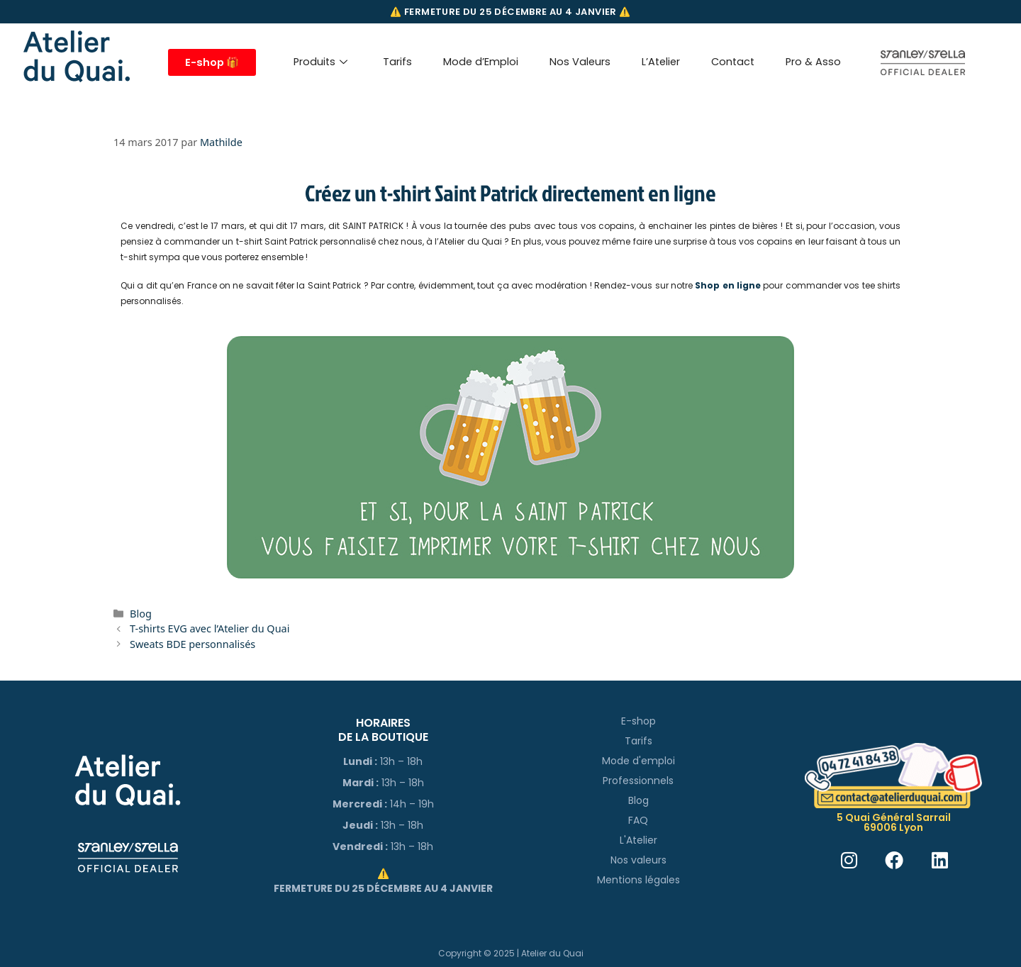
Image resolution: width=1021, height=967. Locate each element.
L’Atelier (661, 62)
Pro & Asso (813, 62)
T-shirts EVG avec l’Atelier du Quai (209, 628)
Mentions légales (638, 880)
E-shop (638, 721)
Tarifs (397, 62)
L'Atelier (638, 840)
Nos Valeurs (579, 62)
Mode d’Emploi (480, 62)
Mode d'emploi (638, 761)
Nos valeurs (638, 860)
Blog (141, 613)
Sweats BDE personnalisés (192, 644)
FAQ (638, 820)
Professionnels (638, 780)
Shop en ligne (728, 285)
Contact (732, 62)
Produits (320, 62)
